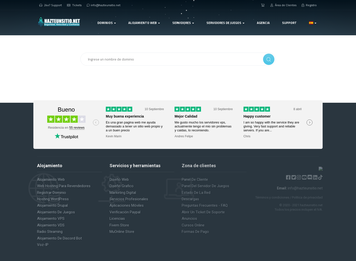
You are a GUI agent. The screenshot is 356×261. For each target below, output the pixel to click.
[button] (313, 22)
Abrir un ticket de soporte (203, 212)
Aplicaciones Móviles (127, 205)
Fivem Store (119, 225)
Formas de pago (195, 231)
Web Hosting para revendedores (63, 186)
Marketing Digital (123, 192)
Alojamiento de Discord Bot (59, 238)
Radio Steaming (50, 231)
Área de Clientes (283, 5)
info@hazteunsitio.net (103, 5)
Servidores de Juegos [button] (225, 22)
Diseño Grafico (122, 186)
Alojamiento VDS (51, 225)
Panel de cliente (195, 179)
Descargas (190, 199)
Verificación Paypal (125, 212)
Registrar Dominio (51, 192)
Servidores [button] (183, 22)
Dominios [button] (106, 22)
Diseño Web (119, 179)
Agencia (263, 22)
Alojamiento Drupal (52, 205)
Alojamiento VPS (51, 218)
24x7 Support (50, 5)
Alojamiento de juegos (56, 212)
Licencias (117, 218)
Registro (309, 5)
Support (289, 22)
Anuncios (189, 218)
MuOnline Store (122, 231)
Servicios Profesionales (129, 199)
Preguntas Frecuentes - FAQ (205, 205)
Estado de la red (196, 192)
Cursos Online (193, 225)
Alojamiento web (51, 179)
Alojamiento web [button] (144, 22)
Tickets (74, 5)
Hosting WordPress (53, 199)
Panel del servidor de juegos (205, 186)
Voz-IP (42, 244)
